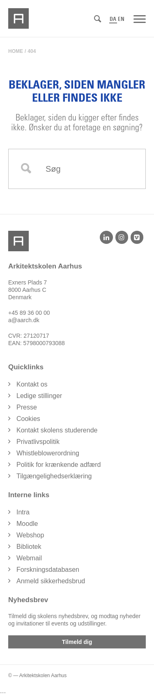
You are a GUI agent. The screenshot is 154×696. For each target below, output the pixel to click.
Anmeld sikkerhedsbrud (50, 581)
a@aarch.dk (23, 320)
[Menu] (139, 18)
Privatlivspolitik (38, 441)
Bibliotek (28, 546)
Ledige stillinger (39, 395)
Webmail (29, 558)
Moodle (27, 523)
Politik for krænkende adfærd (58, 464)
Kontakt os (32, 384)
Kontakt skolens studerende (56, 430)
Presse (26, 407)
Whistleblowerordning (47, 453)
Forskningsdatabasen (47, 569)
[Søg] (97, 19)
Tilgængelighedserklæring (54, 476)
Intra (23, 512)
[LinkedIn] (106, 237)
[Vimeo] (137, 237)
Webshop (30, 535)
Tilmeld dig (77, 642)
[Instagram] (121, 237)
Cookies (28, 418)
